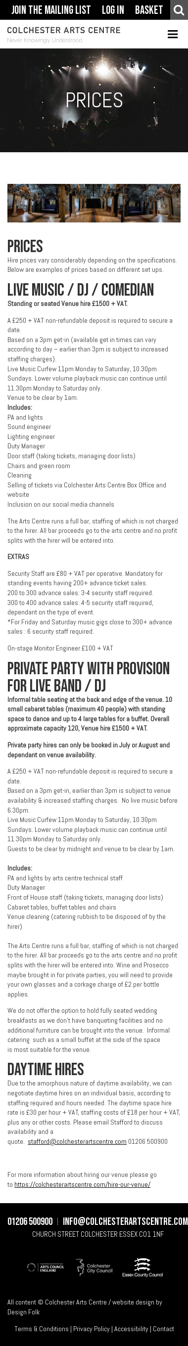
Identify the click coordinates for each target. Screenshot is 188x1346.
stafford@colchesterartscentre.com (77, 1141)
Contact (163, 1328)
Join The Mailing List (51, 10)
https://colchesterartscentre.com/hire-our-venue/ (82, 1184)
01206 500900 (29, 1222)
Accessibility (131, 1328)
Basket (149, 10)
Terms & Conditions (41, 1328)
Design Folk (23, 1311)
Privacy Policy (91, 1328)
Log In (113, 10)
